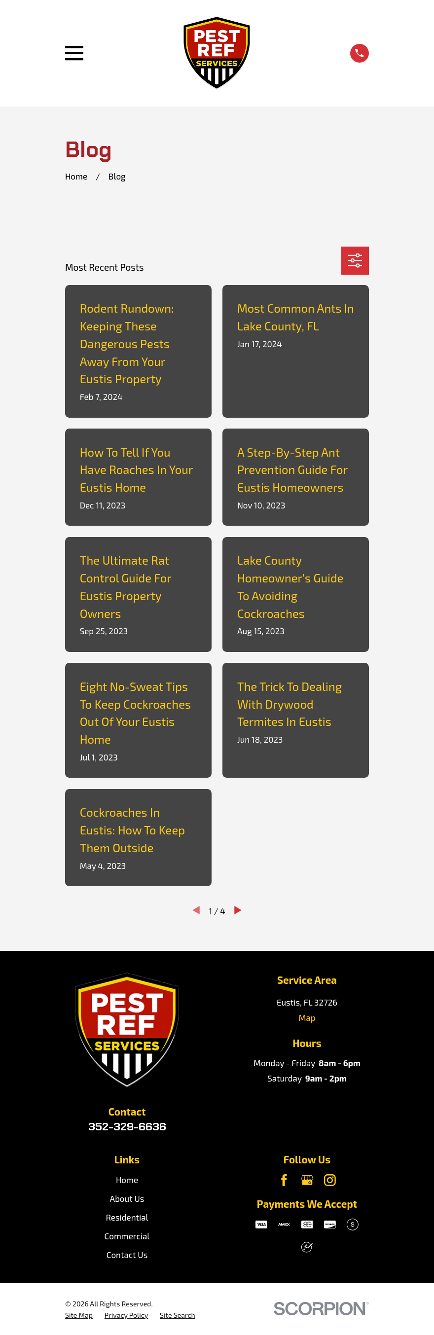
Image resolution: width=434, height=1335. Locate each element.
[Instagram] (330, 1180)
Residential (127, 1217)
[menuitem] (79, 1315)
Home (127, 1180)
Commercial (127, 1236)
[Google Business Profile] (307, 1180)
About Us (127, 1198)
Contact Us (127, 1255)
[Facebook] (284, 1180)
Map (306, 1017)
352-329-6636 (127, 1126)
